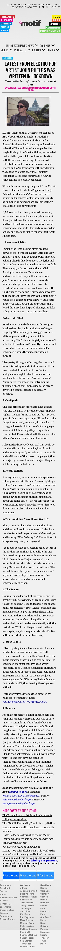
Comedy (44, 894)
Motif (30, 24)
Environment (50, 31)
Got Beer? (45, 917)
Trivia (43, 941)
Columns (45, 46)
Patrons (39, 5)
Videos (4, 50)
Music (5, 27)
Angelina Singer (19, 88)
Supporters (6, 916)
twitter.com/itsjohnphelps (16, 799)
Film (42, 909)
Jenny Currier (27, 906)
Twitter (43, 7)
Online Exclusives (16, 46)
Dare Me (44, 903)
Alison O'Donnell (28, 891)
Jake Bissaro (27, 903)
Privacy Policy (7, 919)
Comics (51, 50)
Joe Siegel (25, 909)
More (43, 920)
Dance (43, 900)
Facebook (39, 7)
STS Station (26, 941)
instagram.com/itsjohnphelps (18, 803)
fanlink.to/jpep (18, 791)
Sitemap (4, 913)
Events (36, 50)
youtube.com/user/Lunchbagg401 (21, 795)
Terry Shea (25, 944)
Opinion (6, 24)
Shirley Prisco (27, 938)
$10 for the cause (28, 875)
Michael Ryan (27, 923)
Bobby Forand (27, 894)
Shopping (45, 932)
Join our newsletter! (20, 5)
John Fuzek (26, 912)
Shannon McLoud (28, 935)
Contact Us (6, 904)
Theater (7, 20)
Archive (32, 7)
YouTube (55, 7)
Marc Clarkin (26, 920)
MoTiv (43, 944)
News (4, 30)
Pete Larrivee (27, 926)
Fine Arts (7, 17)
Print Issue (19, 7)
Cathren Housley (28, 897)
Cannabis (53, 27)
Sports (43, 935)
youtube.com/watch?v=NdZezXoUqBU (24, 701)
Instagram (47, 7)
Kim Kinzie (25, 914)
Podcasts (20, 50)
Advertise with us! (9, 898)
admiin (23, 888)
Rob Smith (25, 932)
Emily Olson (26, 900)
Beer (56, 20)
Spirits (55, 24)
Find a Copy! (53, 5)
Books (43, 888)
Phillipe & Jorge (28, 929)
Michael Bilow (27, 947)
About (3, 895)
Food (56, 17)
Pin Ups (44, 929)
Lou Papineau (27, 917)
